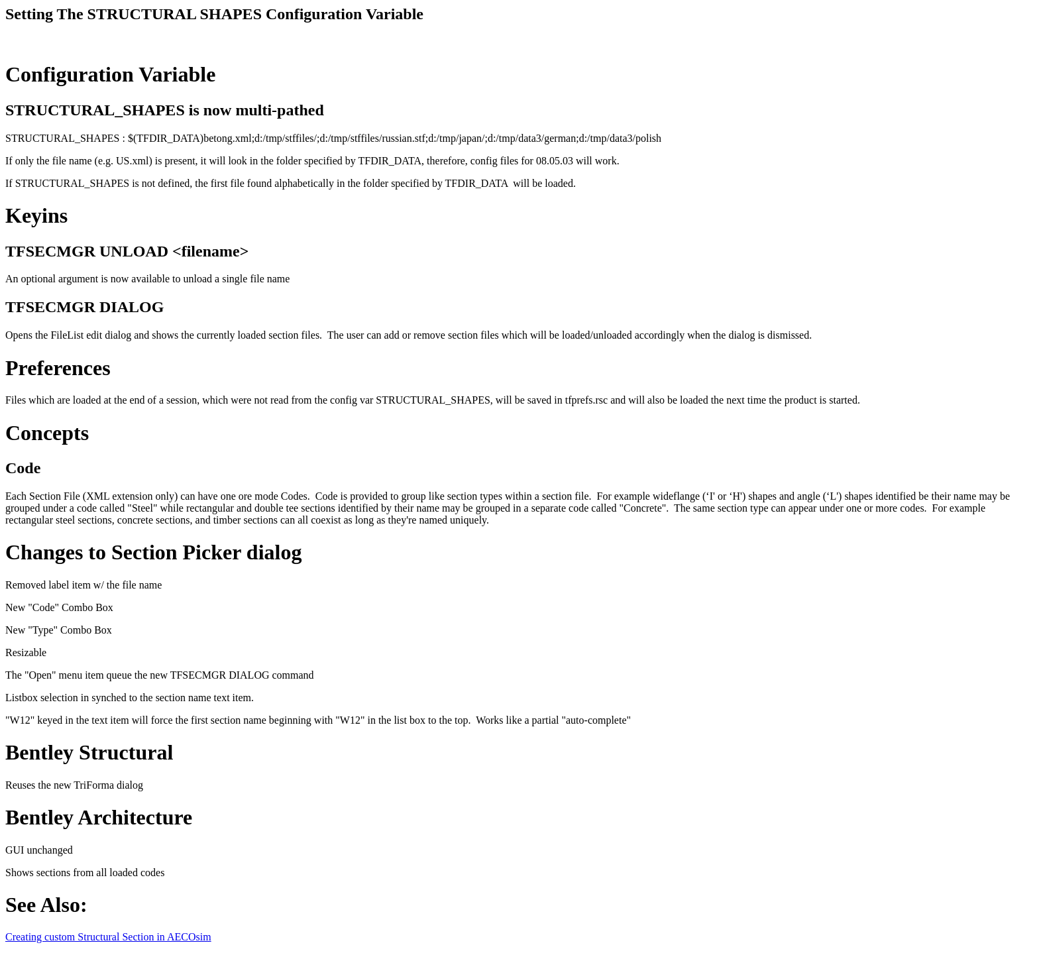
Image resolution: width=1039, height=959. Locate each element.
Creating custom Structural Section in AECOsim (108, 936)
